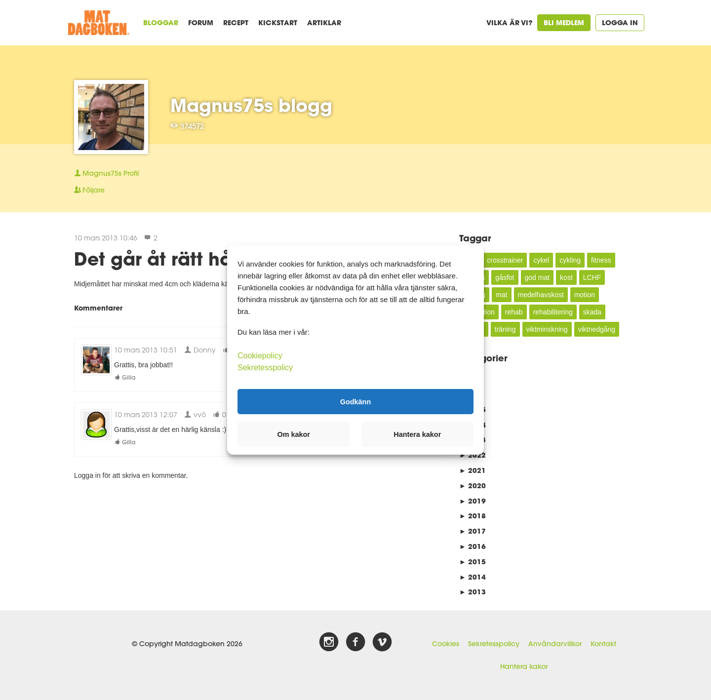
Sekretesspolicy (493, 643)
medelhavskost (541, 295)
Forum (200, 22)
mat (501, 295)
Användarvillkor (555, 643)
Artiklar (324, 22)
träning (505, 329)
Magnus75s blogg (251, 105)
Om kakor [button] (293, 434)
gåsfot (504, 277)
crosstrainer (505, 260)
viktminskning (547, 329)
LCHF (592, 277)
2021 (472, 470)
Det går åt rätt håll (158, 259)
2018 (472, 515)
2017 (472, 531)
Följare (89, 190)
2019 (472, 501)
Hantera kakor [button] (417, 434)
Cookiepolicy (259, 355)
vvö (195, 414)
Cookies (445, 643)
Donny (200, 350)
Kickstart (277, 22)
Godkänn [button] (355, 401)
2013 (472, 591)
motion (584, 295)
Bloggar (160, 22)
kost (566, 277)
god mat (537, 277)
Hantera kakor (524, 666)
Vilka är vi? (509, 22)
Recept (235, 22)
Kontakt (603, 643)
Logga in (620, 22)
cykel (541, 260)
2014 (472, 577)
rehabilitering (553, 312)
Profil (106, 173)
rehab (514, 312)
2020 (472, 485)
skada (592, 312)
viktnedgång (597, 329)
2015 (472, 561)
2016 (472, 546)
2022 (472, 455)
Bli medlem (564, 22)
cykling (570, 260)
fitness (601, 260)
